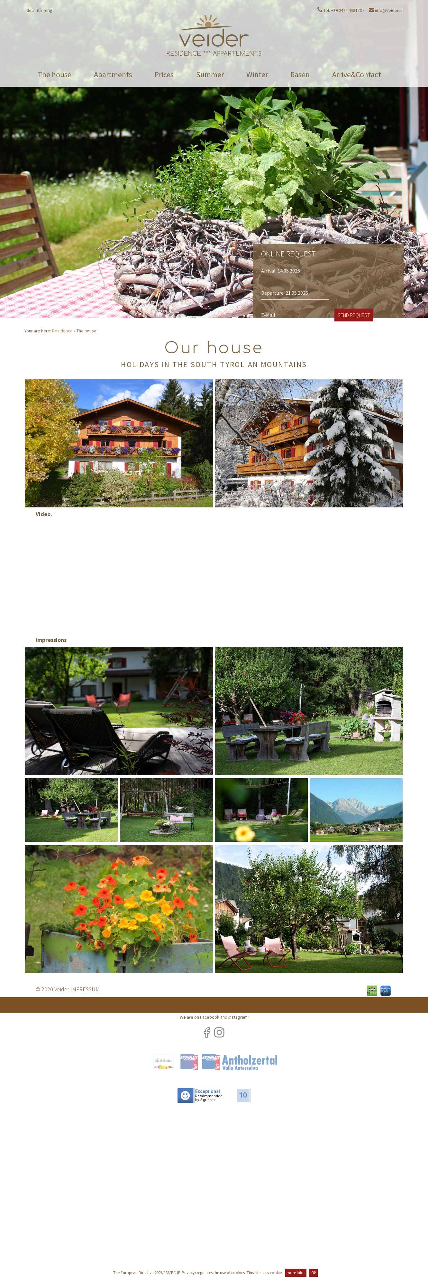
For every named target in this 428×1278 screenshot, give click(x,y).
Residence (62, 331)
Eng (48, 10)
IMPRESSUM (85, 989)
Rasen (300, 74)
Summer (210, 74)
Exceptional (207, 1091)
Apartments (113, 74)
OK (313, 1272)
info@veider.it (385, 10)
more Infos (296, 1272)
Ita (39, 10)
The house (54, 74)
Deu (30, 10)
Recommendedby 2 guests (209, 1098)
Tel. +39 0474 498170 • (341, 10)
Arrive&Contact (356, 74)
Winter (257, 74)
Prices (164, 74)
